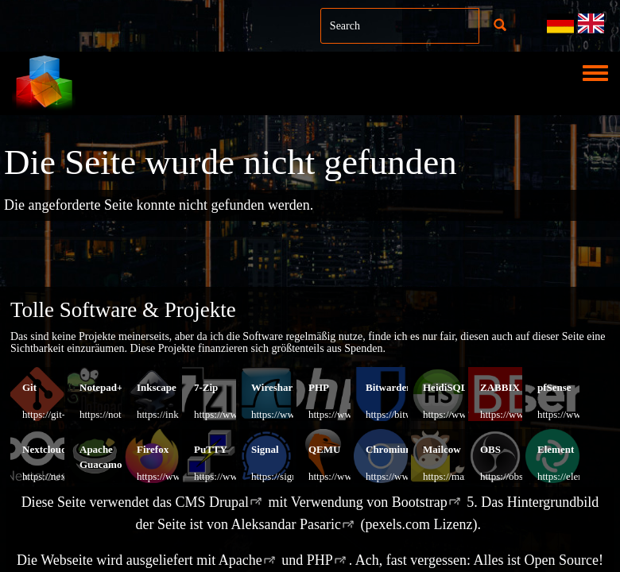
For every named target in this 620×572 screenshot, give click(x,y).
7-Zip (206, 387)
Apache (240, 560)
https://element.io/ (574, 476)
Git (29, 387)
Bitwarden (389, 387)
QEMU (324, 449)
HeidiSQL (445, 387)
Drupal (229, 502)
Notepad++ (104, 387)
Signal (265, 449)
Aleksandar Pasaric (286, 524)
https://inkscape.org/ (179, 414)
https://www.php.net (350, 414)
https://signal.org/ (287, 476)
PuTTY (210, 449)
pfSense (554, 387)
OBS (490, 449)
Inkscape (156, 387)
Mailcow (442, 449)
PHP (318, 387)
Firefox (153, 449)
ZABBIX (500, 387)
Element (555, 449)
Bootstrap (420, 502)
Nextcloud (44, 449)
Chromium (390, 449)
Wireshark (274, 387)
